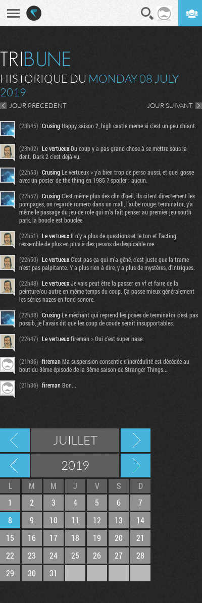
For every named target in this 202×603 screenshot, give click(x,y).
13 (119, 520)
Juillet (75, 440)
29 (10, 573)
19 (97, 537)
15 (10, 537)
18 (75, 537)
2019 (75, 465)
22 (10, 555)
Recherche (147, 13)
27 (119, 555)
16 (32, 537)
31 (53, 573)
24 (53, 555)
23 (32, 555)
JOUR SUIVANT (170, 105)
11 (75, 520)
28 (140, 555)
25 (75, 555)
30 (32, 573)
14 (140, 520)
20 (119, 537)
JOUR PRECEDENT (38, 105)
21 (140, 537)
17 (53, 537)
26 (97, 555)
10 (53, 520)
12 (97, 520)
